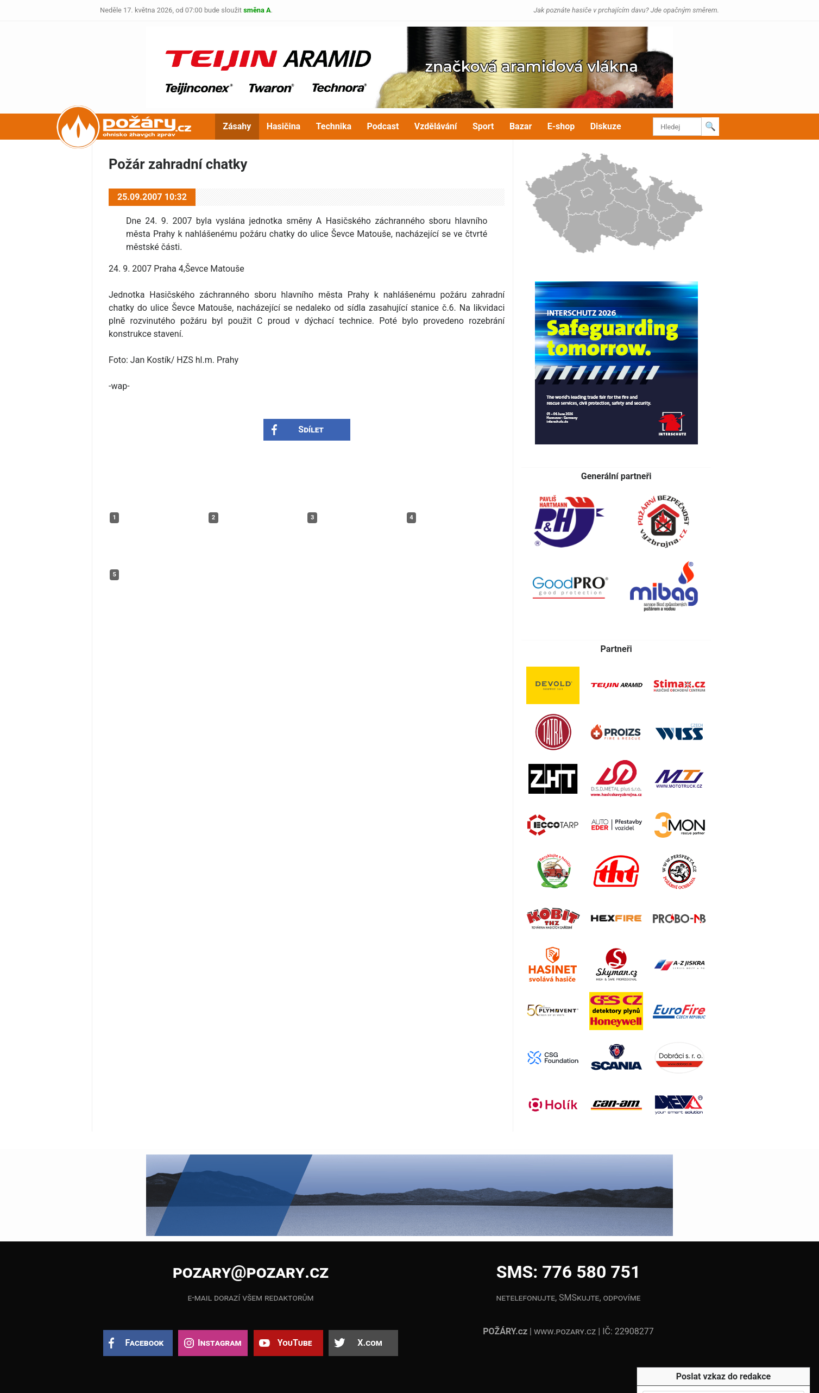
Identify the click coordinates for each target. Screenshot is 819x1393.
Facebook (144, 1343)
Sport (483, 126)
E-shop (561, 126)
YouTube (295, 1343)
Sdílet (311, 429)
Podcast (383, 126)
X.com (369, 1343)
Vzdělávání (435, 126)
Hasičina (283, 126)
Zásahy (237, 126)
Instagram (219, 1343)
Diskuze (605, 126)
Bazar (520, 126)
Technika (333, 126)
